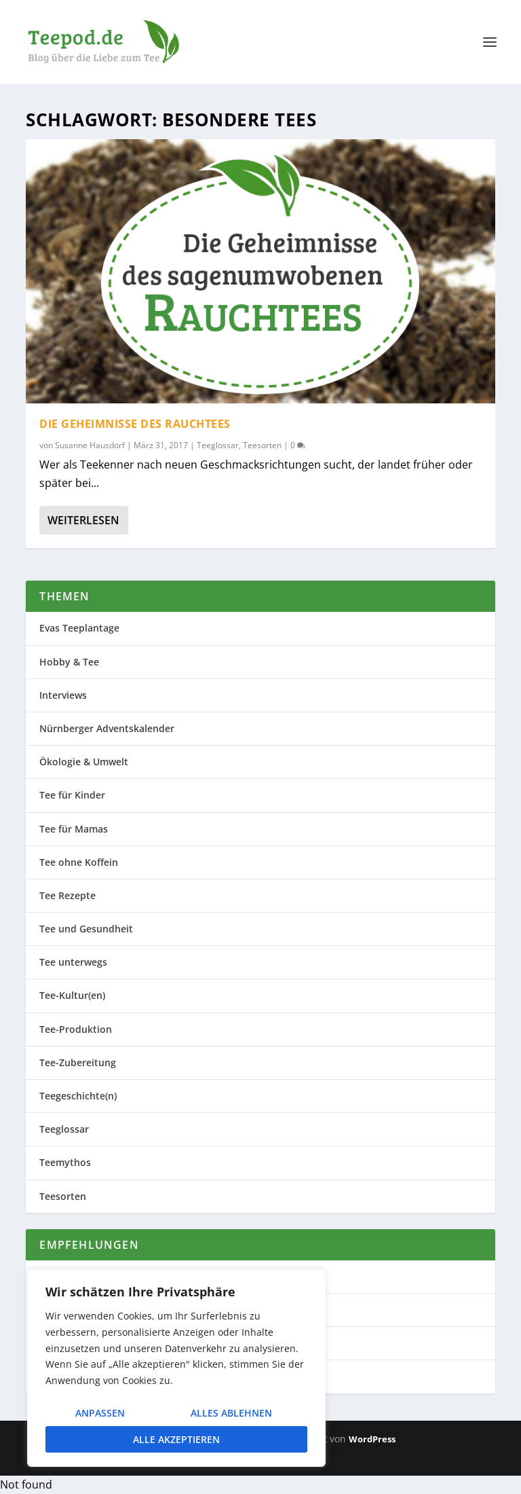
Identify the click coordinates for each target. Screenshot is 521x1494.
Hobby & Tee (69, 661)
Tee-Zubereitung (77, 1062)
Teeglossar (218, 445)
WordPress (372, 1439)
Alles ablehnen (231, 1412)
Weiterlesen (83, 520)
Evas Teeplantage (79, 627)
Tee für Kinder (72, 794)
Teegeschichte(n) (78, 1095)
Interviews (63, 695)
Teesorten (262, 445)
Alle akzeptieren (176, 1439)
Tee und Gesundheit (86, 928)
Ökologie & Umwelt (83, 761)
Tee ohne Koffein (78, 862)
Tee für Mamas (73, 828)
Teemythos (65, 1162)
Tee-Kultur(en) (72, 995)
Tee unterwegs (73, 961)
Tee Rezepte (67, 895)
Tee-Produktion (75, 1029)
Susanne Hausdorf (90, 445)
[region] (176, 1368)
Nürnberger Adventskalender (106, 728)
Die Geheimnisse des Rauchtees (135, 423)
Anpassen (100, 1412)
